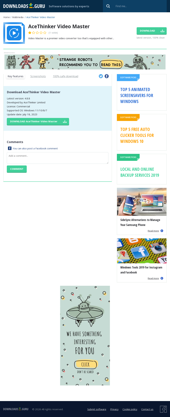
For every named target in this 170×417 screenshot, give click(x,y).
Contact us (147, 409)
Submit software (96, 409)
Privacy (114, 409)
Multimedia (17, 17)
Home (6, 17)
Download (33, 121)
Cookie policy (130, 409)
